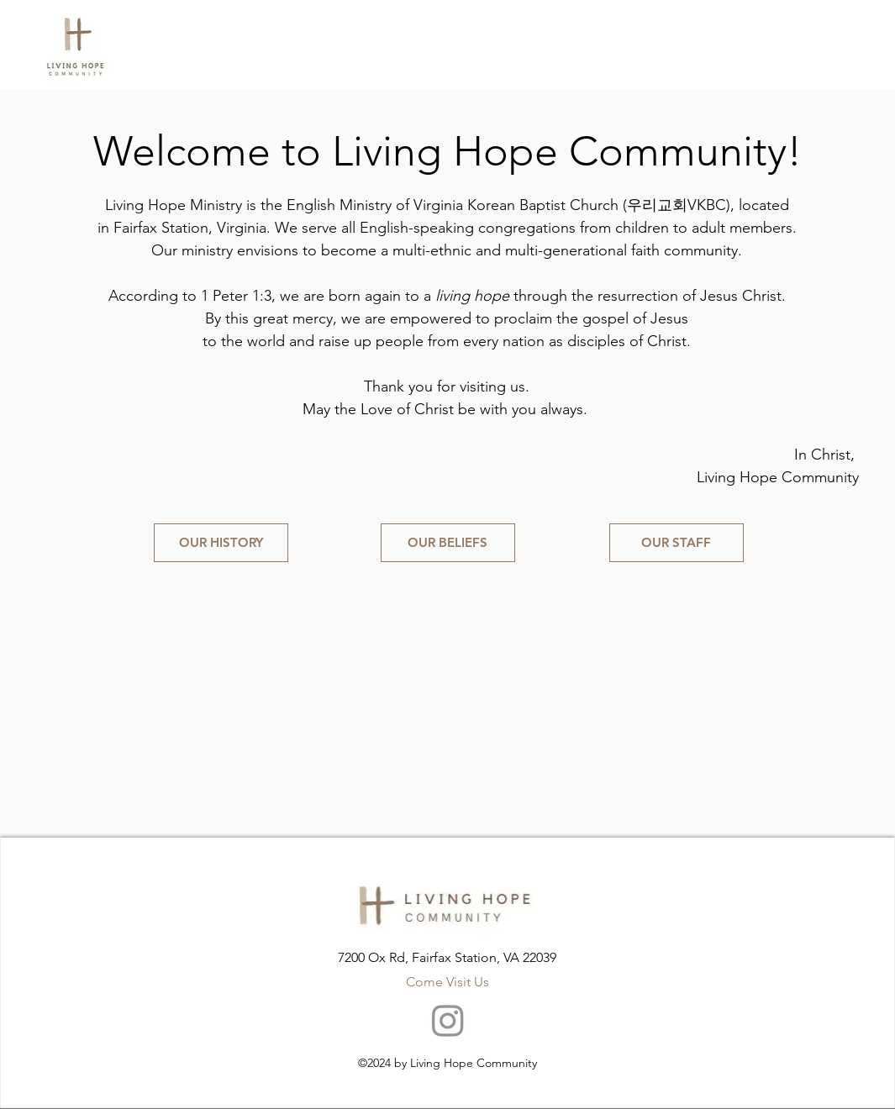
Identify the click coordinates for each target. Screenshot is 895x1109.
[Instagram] (448, 1020)
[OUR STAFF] (676, 542)
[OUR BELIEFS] (448, 542)
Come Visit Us (447, 982)
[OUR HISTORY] (221, 542)
